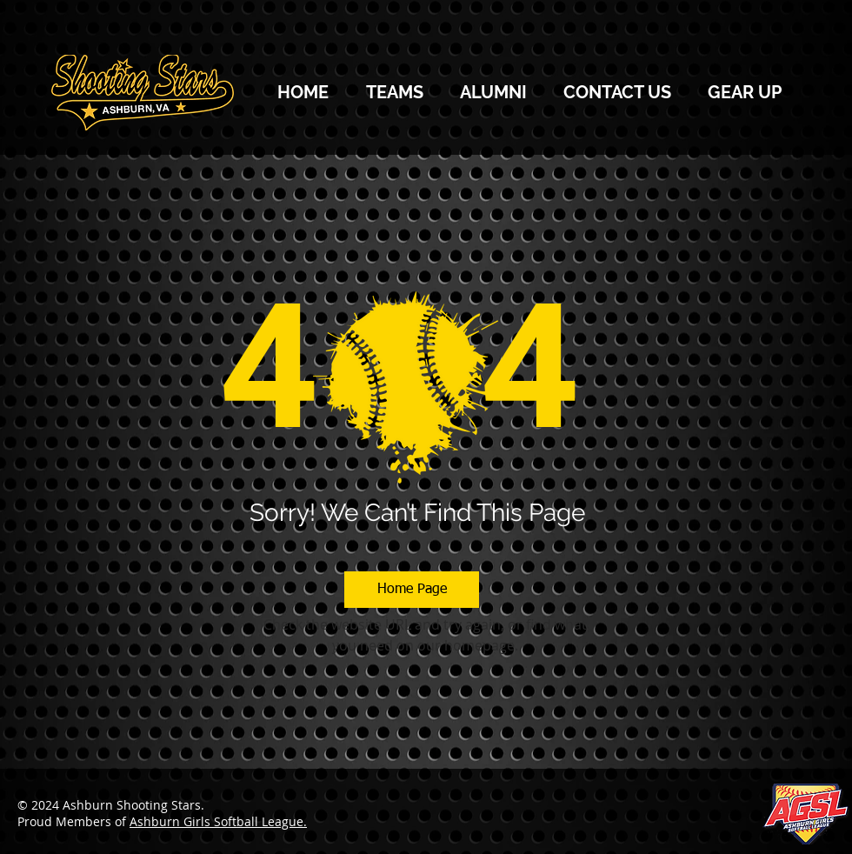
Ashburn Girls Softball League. (218, 821)
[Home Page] (411, 589)
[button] (394, 92)
